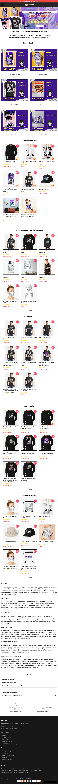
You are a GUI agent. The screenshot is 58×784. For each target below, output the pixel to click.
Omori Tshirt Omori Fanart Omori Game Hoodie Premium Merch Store (29, 453)
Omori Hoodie (43, 74)
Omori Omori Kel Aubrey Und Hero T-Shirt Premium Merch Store (28, 189)
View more (29, 224)
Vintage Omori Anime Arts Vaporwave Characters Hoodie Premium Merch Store (10, 480)
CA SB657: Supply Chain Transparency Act (12, 743)
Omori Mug (43, 105)
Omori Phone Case (15, 74)
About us (4, 735)
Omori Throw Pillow (43, 135)
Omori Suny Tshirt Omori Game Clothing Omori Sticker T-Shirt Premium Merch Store (46, 364)
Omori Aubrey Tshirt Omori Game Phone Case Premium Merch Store (11, 189)
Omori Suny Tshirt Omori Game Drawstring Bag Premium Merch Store (28, 568)
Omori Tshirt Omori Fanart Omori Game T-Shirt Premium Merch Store (29, 364)
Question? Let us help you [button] (50, 782)
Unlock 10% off (55, 777)
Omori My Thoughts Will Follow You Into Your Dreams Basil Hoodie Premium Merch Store (10, 453)
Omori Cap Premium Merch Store (29, 541)
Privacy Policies (5, 739)
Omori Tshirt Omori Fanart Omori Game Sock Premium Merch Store (47, 163)
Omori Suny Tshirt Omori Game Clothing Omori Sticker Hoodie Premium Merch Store (46, 453)
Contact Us (4, 757)
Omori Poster (15, 135)
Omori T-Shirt (15, 105)
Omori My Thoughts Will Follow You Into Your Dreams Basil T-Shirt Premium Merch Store (10, 364)
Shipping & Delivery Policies (8, 751)
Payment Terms (5, 753)
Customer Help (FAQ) (7, 759)
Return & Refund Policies (8, 755)
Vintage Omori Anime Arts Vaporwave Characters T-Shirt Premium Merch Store (10, 391)
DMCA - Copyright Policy (7, 741)
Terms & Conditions (6, 737)
